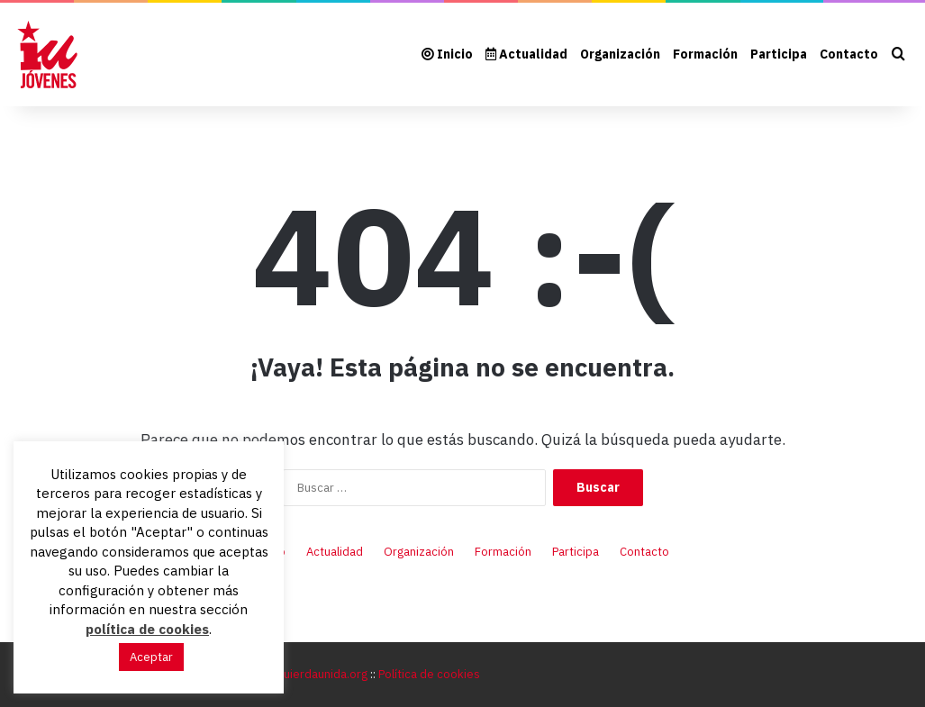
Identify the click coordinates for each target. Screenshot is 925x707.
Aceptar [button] (151, 657)
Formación (705, 54)
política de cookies (147, 629)
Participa (778, 54)
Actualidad (526, 54)
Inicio (447, 54)
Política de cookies (429, 674)
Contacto (849, 54)
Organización (620, 54)
